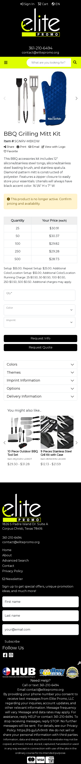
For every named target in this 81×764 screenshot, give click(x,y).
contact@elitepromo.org (40, 52)
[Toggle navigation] (6, 62)
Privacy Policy (12, 571)
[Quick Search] (48, 62)
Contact (8, 566)
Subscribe (12, 641)
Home (6, 550)
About (7, 555)
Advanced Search (15, 560)
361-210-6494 (40, 48)
